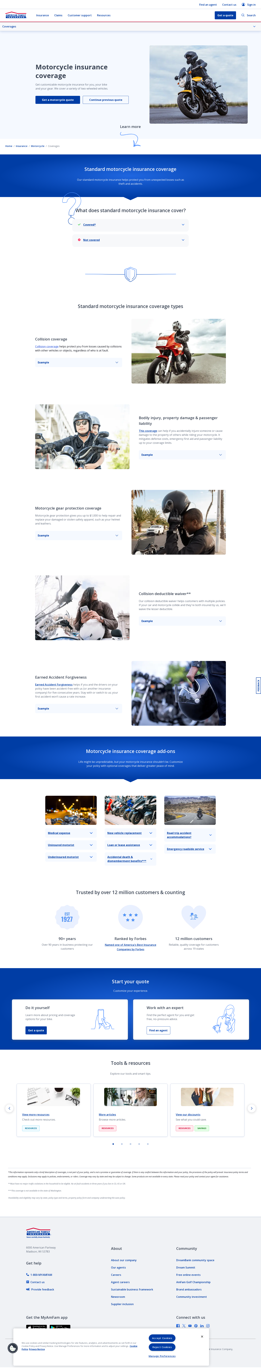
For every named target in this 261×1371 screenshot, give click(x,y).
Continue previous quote (105, 100)
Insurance (42, 15)
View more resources (35, 1114)
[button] (12, 1348)
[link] (39, 1274)
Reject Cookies (162, 1347)
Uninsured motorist (70, 845)
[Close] (202, 1336)
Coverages (129, 26)
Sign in (249, 4)
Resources (104, 15)
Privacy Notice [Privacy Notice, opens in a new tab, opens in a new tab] (37, 1349)
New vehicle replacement (129, 833)
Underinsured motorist (70, 857)
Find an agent (208, 4)
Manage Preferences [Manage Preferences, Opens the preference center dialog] (162, 1356)
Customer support (80, 15)
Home (8, 146)
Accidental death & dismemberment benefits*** (129, 859)
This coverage (148, 431)
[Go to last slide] (9, 1108)
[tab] (113, 1144)
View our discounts (188, 1114)
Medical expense (70, 833)
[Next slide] (252, 1108)
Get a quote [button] (225, 15)
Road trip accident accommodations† (189, 835)
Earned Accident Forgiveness (54, 684)
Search (248, 15)
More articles (107, 1114)
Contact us (229, 4)
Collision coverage (47, 346)
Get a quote (36, 1030)
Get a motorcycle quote (58, 100)
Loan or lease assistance (129, 845)
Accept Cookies (162, 1338)
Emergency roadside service (189, 849)
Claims (58, 15)
